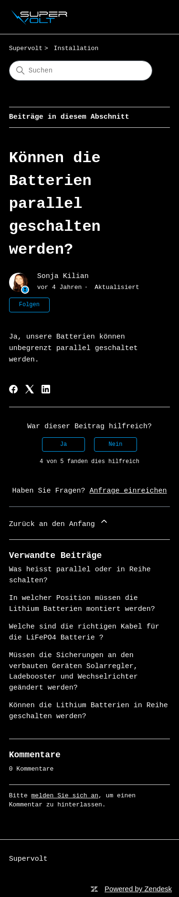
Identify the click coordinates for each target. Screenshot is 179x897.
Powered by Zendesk (138, 889)
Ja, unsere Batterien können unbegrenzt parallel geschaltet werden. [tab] (73, 348)
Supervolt (25, 48)
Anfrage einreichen (128, 491)
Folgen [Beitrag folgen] (29, 304)
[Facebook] (13, 389)
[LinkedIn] (46, 389)
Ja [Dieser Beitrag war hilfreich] (63, 444)
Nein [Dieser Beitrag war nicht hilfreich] (116, 444)
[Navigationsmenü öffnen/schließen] (153, 17)
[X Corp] (29, 389)
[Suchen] (81, 70)
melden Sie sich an (65, 795)
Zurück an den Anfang (59, 522)
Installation (76, 48)
